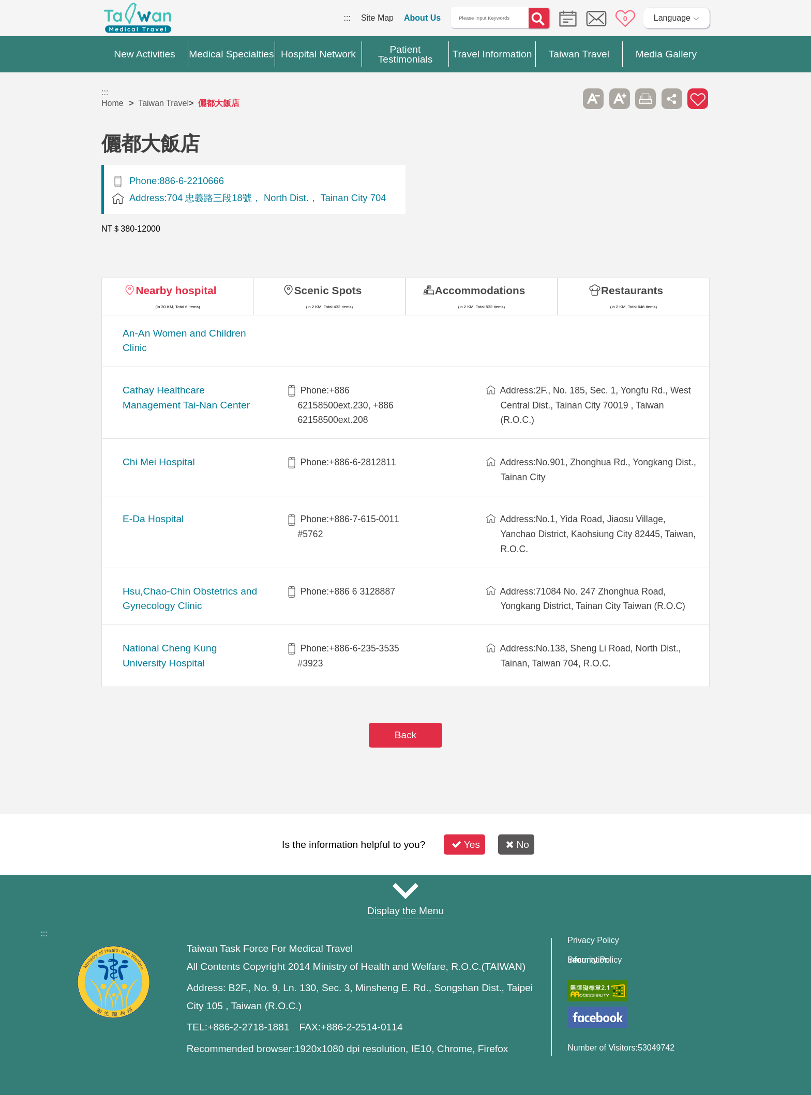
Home (112, 103)
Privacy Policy (593, 940)
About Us (422, 17)
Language (672, 17)
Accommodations (480, 290)
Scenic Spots (328, 290)
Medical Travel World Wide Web (137, 21)
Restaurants (632, 290)
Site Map (377, 17)
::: (347, 17)
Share (672, 98)
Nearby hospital (176, 290)
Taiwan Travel (163, 103)
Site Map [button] (405, 891)
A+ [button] (619, 98)
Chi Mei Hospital (159, 462)
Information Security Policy (594, 960)
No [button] (517, 844)
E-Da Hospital (153, 518)
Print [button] (645, 98)
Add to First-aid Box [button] (697, 98)
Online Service (596, 18)
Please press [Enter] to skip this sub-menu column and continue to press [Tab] (567, 98)
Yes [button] (466, 844)
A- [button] (593, 98)
